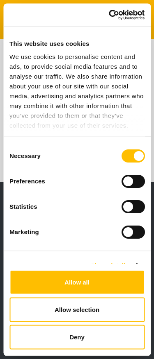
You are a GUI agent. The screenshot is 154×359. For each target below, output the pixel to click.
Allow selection (77, 309)
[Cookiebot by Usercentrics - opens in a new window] (110, 14)
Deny (77, 337)
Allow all (77, 282)
